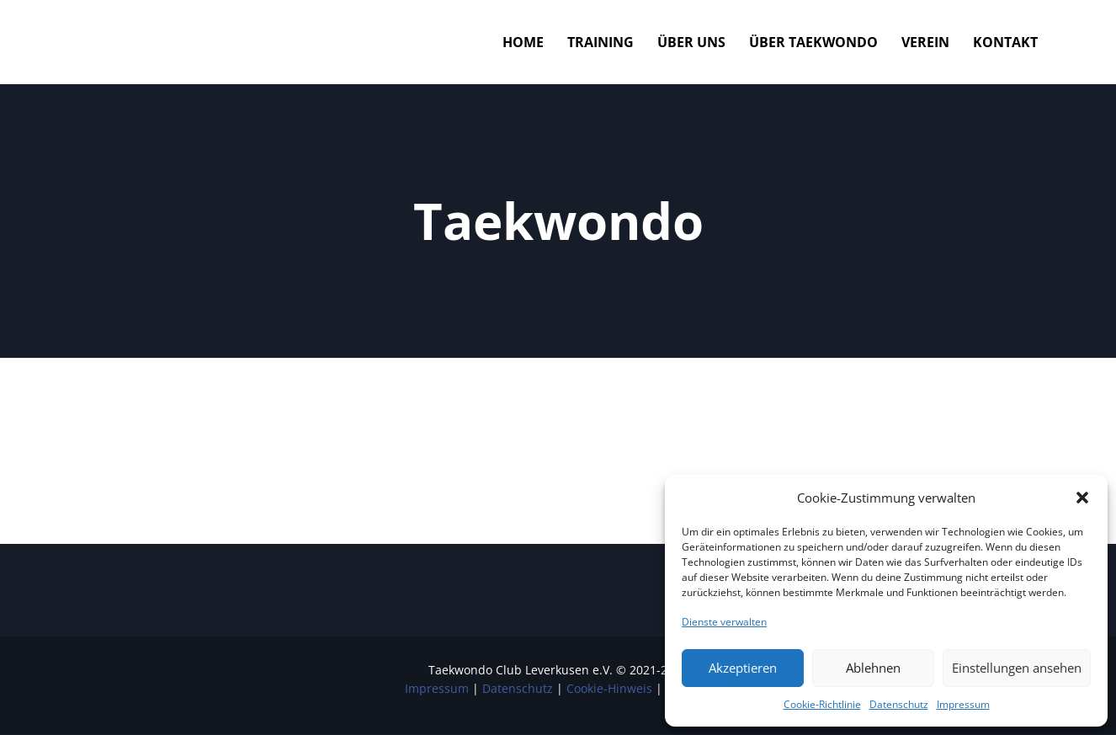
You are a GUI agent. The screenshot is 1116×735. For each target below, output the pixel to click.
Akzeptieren (743, 667)
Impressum (963, 704)
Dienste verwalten (724, 622)
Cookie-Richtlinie (822, 704)
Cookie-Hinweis (609, 688)
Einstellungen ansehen (1016, 667)
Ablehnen (873, 667)
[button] (1082, 497)
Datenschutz (898, 704)
